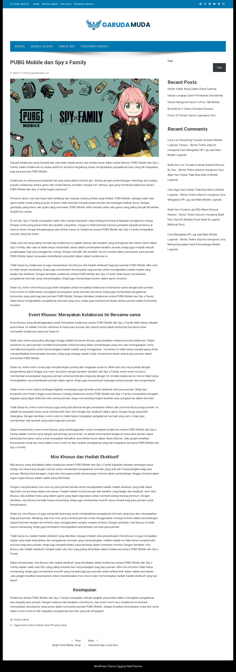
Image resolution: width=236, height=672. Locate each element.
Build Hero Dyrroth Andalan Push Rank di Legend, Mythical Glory (196, 219)
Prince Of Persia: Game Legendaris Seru (192, 115)
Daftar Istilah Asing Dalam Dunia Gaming (192, 89)
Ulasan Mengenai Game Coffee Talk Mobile (194, 102)
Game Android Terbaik (32, 625)
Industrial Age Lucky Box (121, 643)
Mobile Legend (50, 4)
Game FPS (49, 625)
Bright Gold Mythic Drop (47, 643)
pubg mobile (61, 625)
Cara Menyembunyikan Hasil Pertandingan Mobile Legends (196, 244)
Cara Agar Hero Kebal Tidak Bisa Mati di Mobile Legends (195, 174)
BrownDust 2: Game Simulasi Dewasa (190, 108)
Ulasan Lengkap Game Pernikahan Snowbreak (195, 95)
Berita (36, 4)
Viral (120, 666)
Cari (170, 61)
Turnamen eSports (83, 4)
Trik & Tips (66, 4)
